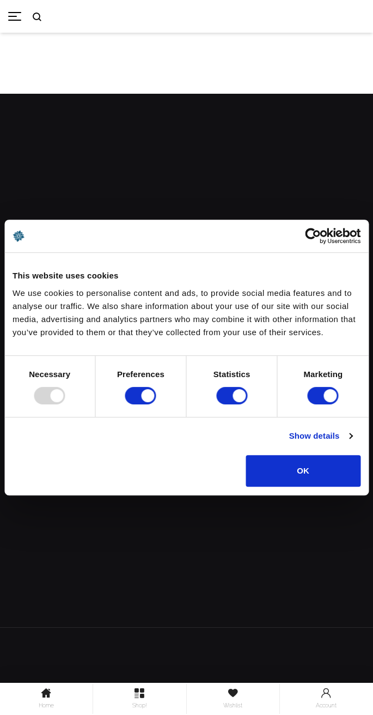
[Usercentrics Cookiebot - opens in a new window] (312, 236)
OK (303, 470)
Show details (314, 435)
